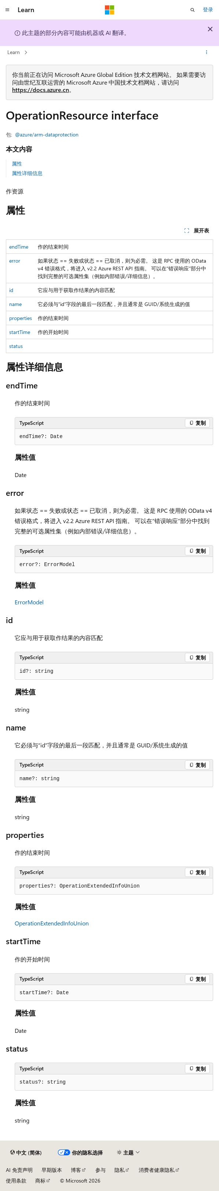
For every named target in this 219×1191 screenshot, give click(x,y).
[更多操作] (206, 52)
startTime (19, 331)
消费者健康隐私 (157, 1169)
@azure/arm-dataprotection (47, 134)
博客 (76, 1169)
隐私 (119, 1169)
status (16, 345)
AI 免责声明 (19, 1169)
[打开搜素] (192, 10)
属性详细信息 (27, 173)
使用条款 (16, 1180)
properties (20, 317)
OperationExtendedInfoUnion (52, 923)
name (15, 304)
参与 (100, 1169)
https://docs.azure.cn (40, 89)
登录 (208, 9)
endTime (18, 246)
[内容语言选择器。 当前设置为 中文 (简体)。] (26, 1153)
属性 (17, 163)
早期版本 (51, 1169)
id (11, 290)
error (14, 260)
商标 (40, 1180)
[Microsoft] (109, 10)
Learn (13, 52)
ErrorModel (29, 602)
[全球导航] (7, 10)
